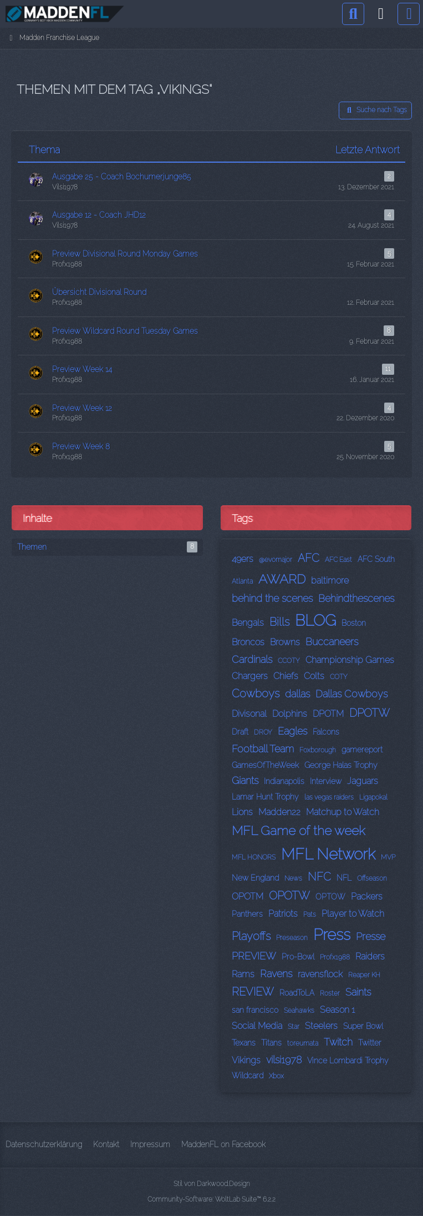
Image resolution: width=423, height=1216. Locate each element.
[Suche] (353, 14)
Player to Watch (353, 913)
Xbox (276, 1076)
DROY (263, 732)
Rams (243, 974)
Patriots (283, 913)
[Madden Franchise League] (64, 14)
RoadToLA (296, 992)
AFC (308, 558)
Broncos (248, 642)
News (293, 878)
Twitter (369, 1042)
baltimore (330, 580)
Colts (314, 676)
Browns (285, 642)
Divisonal (249, 714)
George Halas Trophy (341, 765)
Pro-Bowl (298, 956)
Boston (354, 623)
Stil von (212, 1184)
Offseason (372, 878)
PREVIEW (254, 956)
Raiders (370, 956)
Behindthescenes (356, 598)
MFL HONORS (254, 857)
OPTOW (330, 896)
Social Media (257, 1026)
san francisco (255, 1010)
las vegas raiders (329, 797)
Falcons (326, 731)
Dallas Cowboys (351, 694)
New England (255, 877)
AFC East (338, 560)
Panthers (247, 914)
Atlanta (242, 581)
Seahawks (299, 1010)
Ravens (276, 973)
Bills (279, 622)
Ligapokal (373, 797)
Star (293, 1027)
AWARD (281, 578)
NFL (344, 877)
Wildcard (247, 1075)
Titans (271, 1042)
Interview (326, 781)
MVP (388, 857)
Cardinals (252, 659)
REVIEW (253, 991)
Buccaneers (331, 641)
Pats (309, 914)
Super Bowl (363, 1026)
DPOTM (328, 714)
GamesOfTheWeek (265, 765)
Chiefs (285, 676)
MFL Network (328, 854)
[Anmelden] (381, 14)
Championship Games (349, 660)
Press (331, 935)
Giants (245, 780)
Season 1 (337, 1009)
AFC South (376, 559)
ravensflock (320, 974)
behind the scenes (272, 598)
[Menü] (408, 14)
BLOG (315, 620)
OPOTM (247, 896)
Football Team (263, 749)
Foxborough (317, 750)
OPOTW (289, 895)
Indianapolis (284, 781)
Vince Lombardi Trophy (348, 1060)
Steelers (321, 1026)
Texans (244, 1042)
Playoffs (251, 936)
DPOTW (369, 713)
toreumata (302, 1043)
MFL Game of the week (298, 830)
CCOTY (289, 661)
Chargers (250, 676)
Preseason (292, 938)
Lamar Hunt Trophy (265, 796)
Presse (370, 936)
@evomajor (275, 560)
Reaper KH (364, 975)
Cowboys (255, 693)
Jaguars (362, 781)
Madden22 (279, 812)
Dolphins (289, 714)
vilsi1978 (284, 1060)
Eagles (292, 731)
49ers (242, 559)
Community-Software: (211, 1199)
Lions (242, 812)
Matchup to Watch (342, 812)
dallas (297, 694)
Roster (330, 993)
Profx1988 (335, 957)
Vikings (246, 1060)
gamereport (362, 749)
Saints (358, 992)
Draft (240, 731)
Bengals (248, 622)
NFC (319, 876)
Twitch (338, 1042)
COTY (339, 677)
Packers (367, 896)
